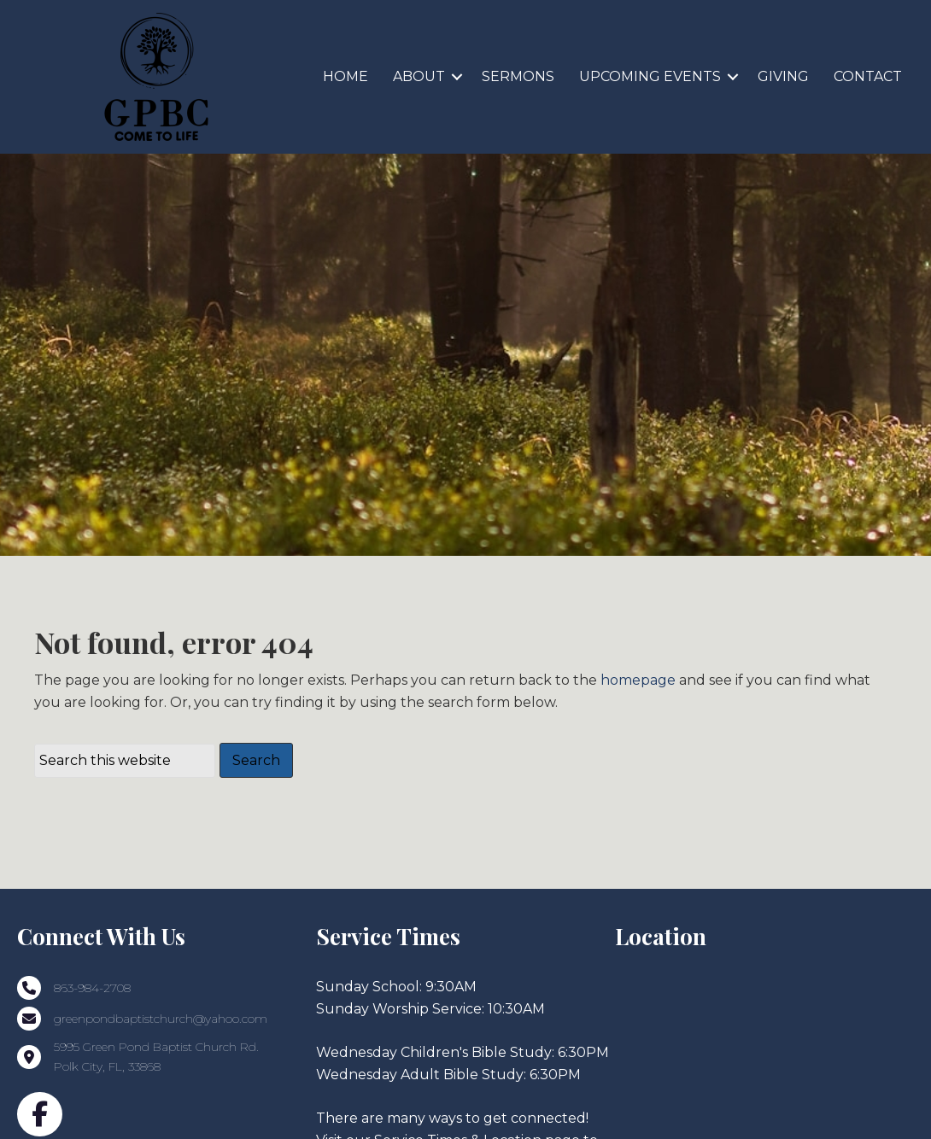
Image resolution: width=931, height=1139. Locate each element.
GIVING (783, 76)
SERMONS (518, 76)
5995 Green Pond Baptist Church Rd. (158, 1100)
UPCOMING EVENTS (650, 76)
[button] (457, 77)
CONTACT (868, 76)
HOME (345, 76)
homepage (638, 733)
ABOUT (419, 76)
